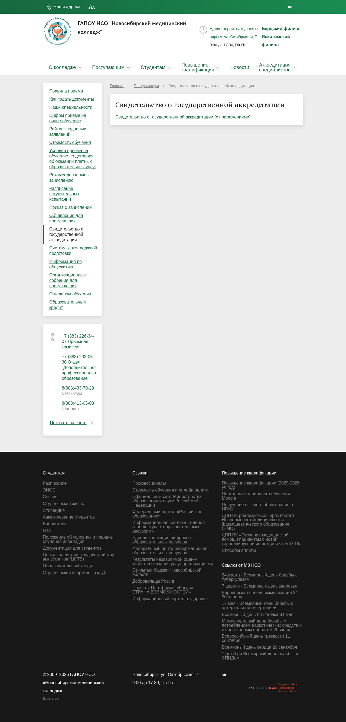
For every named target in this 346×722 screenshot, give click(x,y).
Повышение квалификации (197, 67)
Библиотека (54, 524)
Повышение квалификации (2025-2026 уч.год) (260, 485)
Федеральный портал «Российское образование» (167, 514)
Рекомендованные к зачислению (69, 178)
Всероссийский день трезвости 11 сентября (256, 638)
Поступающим (108, 67)
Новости (239, 67)
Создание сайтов (288, 684)
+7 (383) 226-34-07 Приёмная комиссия (78, 341)
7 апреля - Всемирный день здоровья (259, 586)
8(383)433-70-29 (78, 388)
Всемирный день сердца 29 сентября (259, 647)
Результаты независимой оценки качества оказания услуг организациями (172, 561)
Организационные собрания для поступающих (67, 280)
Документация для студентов (72, 548)
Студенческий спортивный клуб (74, 573)
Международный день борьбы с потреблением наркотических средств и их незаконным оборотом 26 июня (262, 625)
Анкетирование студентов (69, 517)
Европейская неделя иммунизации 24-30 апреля (260, 595)
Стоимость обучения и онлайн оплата (170, 490)
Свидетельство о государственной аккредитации (66, 234)
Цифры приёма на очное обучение (67, 118)
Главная (117, 86)
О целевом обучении (70, 294)
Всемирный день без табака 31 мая (257, 614)
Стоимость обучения (70, 142)
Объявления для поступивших (66, 218)
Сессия (50, 497)
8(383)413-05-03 (78, 403)
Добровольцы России (153, 581)
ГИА (47, 531)
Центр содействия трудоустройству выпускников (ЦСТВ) (78, 557)
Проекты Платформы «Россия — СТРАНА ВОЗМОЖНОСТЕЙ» (165, 590)
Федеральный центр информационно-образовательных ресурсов (170, 550)
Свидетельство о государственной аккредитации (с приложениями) (183, 117)
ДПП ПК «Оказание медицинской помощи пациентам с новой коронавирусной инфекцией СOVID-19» (262, 539)
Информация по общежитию (65, 264)
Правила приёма (66, 91)
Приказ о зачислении (70, 207)
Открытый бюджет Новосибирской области (166, 572)
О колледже (62, 67)
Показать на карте (72, 422)
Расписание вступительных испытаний (64, 194)
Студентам (153, 67)
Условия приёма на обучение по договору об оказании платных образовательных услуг (72, 158)
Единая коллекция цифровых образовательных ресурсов (161, 540)
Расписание (55, 483)
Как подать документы (71, 99)
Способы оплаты (239, 550)
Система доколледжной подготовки (73, 251)
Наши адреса (63, 7)
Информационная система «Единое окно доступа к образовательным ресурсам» (168, 526)
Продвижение (286, 687)
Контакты (52, 699)
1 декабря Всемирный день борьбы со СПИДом (260, 656)
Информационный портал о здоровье (170, 599)
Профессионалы (149, 483)
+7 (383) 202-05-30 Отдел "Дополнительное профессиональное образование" (81, 367)
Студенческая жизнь (63, 504)
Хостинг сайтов (287, 691)
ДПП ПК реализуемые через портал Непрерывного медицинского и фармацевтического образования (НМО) (258, 522)
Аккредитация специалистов (274, 67)
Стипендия (54, 510)
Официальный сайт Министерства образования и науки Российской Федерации (167, 500)
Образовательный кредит (67, 305)
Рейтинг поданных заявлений (67, 132)
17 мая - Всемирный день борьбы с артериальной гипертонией (257, 605)
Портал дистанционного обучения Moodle (256, 496)
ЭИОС (49, 490)
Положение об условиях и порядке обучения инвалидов (78, 539)
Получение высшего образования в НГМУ (257, 507)
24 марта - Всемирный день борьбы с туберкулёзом (259, 577)
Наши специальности (70, 107)
